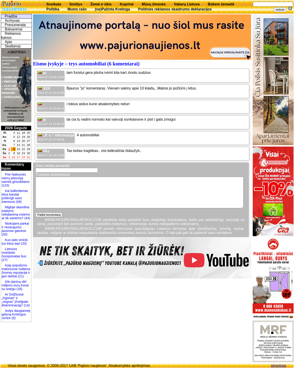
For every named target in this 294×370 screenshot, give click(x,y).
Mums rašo (77, 9)
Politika (52, 9)
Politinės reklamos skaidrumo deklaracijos (175, 9)
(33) (23, 243)
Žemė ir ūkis (101, 4)
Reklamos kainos (11, 36)
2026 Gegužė (16, 128)
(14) (26, 305)
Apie (8, 42)
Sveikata (53, 4)
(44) (26, 218)
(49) (18, 202)
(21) (20, 276)
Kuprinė (126, 4)
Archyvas (12, 20)
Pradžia (11, 16)
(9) (13, 318)
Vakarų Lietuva (186, 4)
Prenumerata (15, 25)
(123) (5, 185)
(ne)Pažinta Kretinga (112, 9)
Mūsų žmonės (154, 4)
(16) (19, 289)
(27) (4, 260)
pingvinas (278, 366)
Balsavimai (13, 29)
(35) (4, 234)
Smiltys (75, 4)
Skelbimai (12, 46)
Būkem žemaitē (221, 4)
